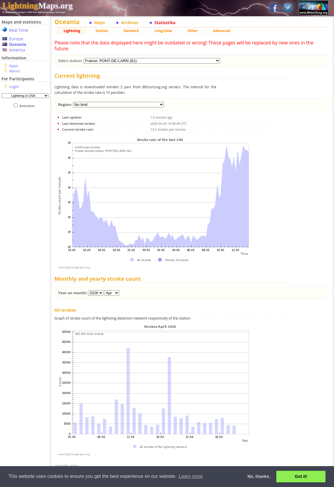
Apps (13, 65)
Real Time (18, 30)
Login (14, 86)
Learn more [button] (191, 476)
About (14, 71)
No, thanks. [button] (258, 476)
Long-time (163, 30)
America (17, 50)
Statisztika (165, 22)
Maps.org (37, 5)
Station (102, 30)
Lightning (72, 30)
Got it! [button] (301, 476)
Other (192, 30)
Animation (28, 106)
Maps (99, 22)
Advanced (221, 30)
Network (131, 30)
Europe (16, 38)
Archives (129, 22)
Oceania (17, 44)
